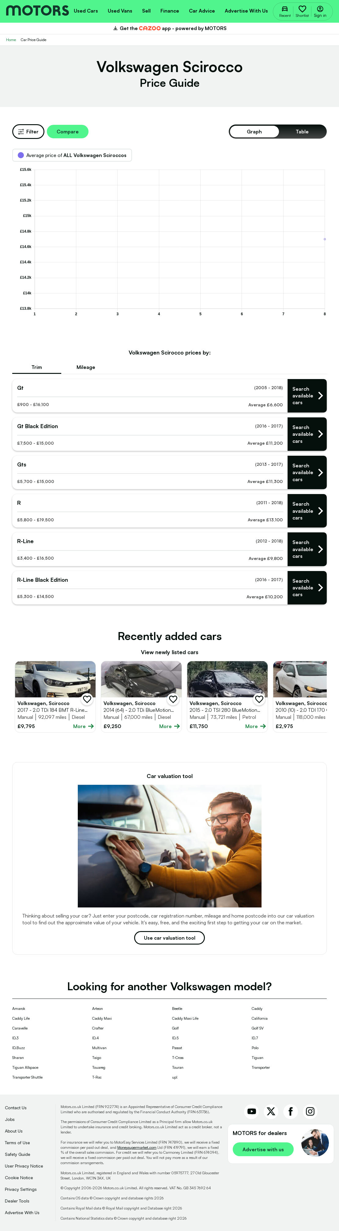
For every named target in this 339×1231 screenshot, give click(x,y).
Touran (177, 1067)
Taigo (96, 1057)
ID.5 (175, 1038)
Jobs (10, 1119)
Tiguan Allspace (25, 1067)
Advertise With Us (22, 1212)
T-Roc (97, 1077)
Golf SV (258, 1028)
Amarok (18, 1008)
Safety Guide (17, 1154)
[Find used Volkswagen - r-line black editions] (169, 587)
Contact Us (16, 1107)
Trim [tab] (37, 367)
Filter (28, 131)
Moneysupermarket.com (136, 1147)
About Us (14, 1130)
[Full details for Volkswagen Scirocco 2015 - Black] (227, 697)
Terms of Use (17, 1142)
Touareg (98, 1067)
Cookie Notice (19, 1177)
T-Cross (177, 1057)
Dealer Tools (17, 1200)
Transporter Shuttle (27, 1077)
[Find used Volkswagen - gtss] (169, 472)
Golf (175, 1028)
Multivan (99, 1047)
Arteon (97, 1008)
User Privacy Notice (24, 1165)
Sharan (18, 1057)
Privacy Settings (21, 1189)
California (260, 1018)
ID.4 (95, 1038)
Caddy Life (21, 1018)
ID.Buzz (18, 1047)
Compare (68, 131)
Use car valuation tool (169, 938)
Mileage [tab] (86, 367)
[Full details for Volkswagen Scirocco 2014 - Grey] (141, 697)
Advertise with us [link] (263, 1149)
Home (11, 39)
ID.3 (15, 1038)
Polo (255, 1047)
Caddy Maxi (102, 1018)
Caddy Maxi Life (185, 1018)
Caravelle (20, 1028)
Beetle (177, 1008)
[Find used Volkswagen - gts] (169, 395)
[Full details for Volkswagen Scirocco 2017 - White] (55, 697)
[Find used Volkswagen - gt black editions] (169, 434)
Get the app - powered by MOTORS (169, 28)
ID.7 (255, 1038)
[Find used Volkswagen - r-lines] (169, 549)
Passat (177, 1047)
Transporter (261, 1067)
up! (175, 1077)
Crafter (98, 1028)
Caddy (257, 1008)
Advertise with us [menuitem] (246, 11)
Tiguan (257, 1057)
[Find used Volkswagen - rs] (169, 510)
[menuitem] (86, 10)
